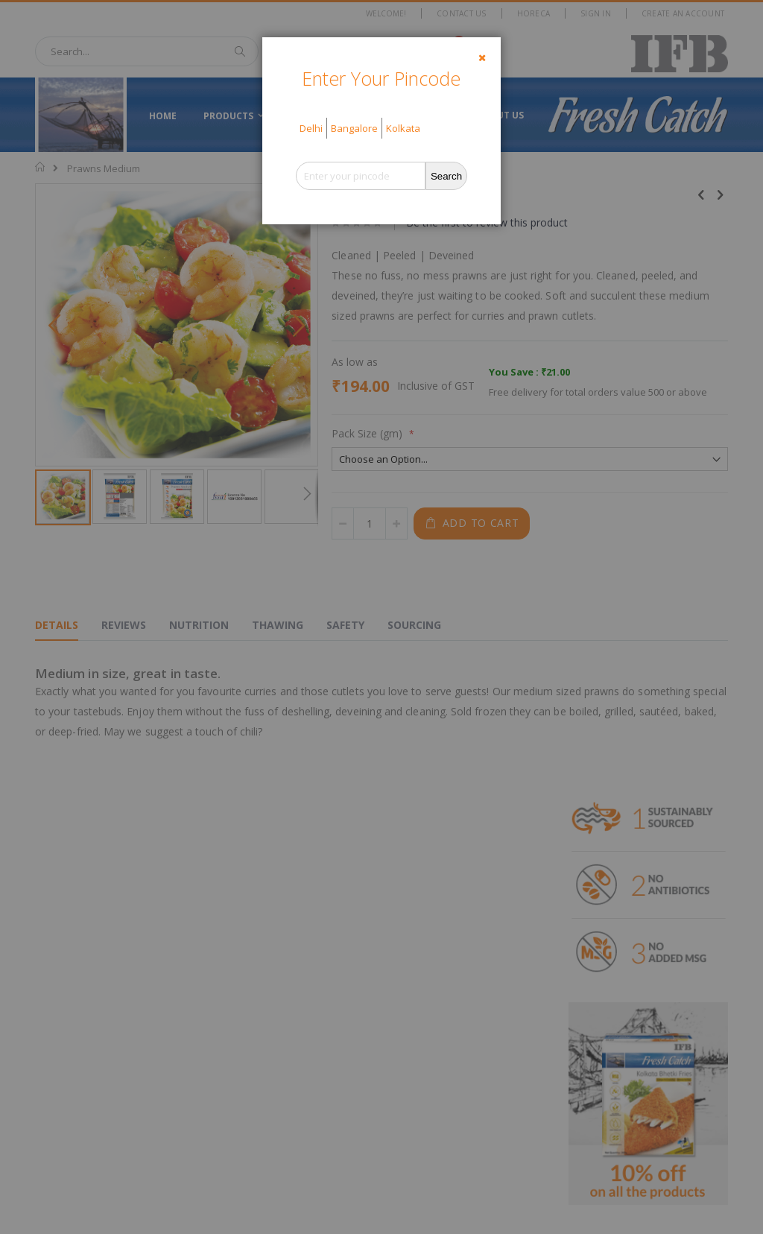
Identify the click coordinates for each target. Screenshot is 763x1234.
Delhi (311, 128)
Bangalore (354, 128)
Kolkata (403, 128)
